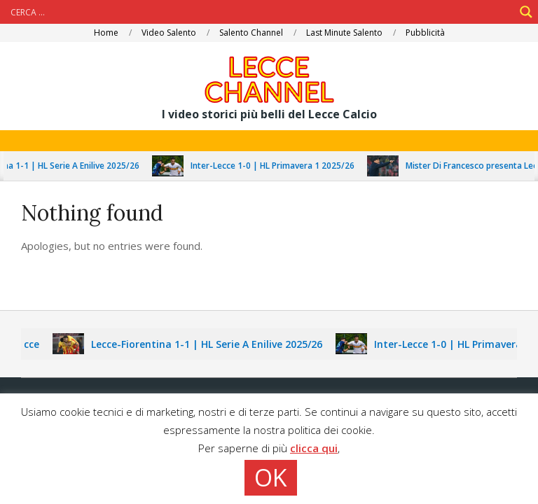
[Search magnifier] (526, 12)
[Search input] (261, 12)
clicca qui (314, 448)
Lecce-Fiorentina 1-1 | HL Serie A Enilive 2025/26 (210, 344)
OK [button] (270, 477)
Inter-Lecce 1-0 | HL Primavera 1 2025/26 (276, 166)
